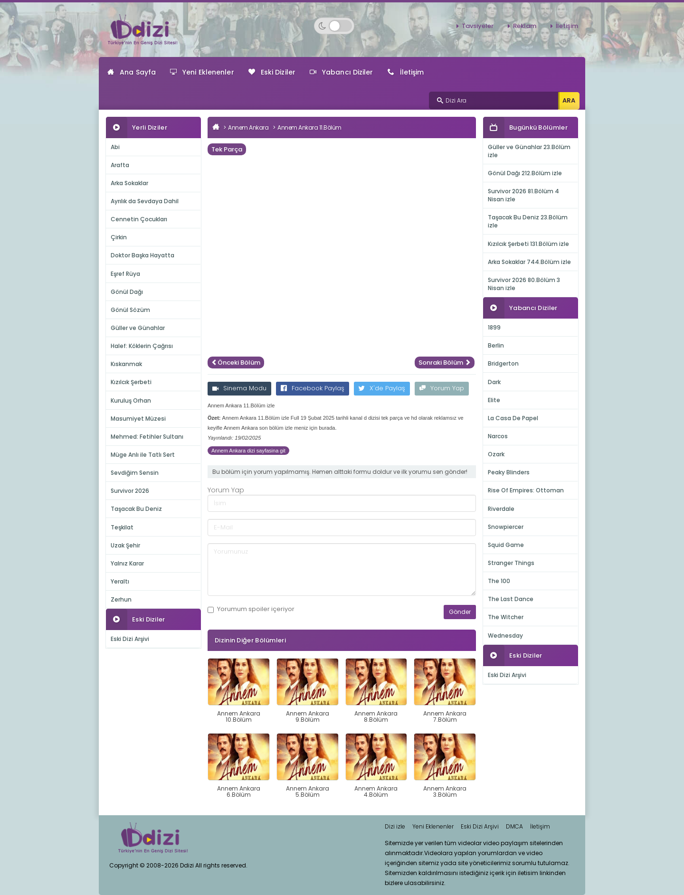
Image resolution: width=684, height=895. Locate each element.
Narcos (498, 436)
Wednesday (505, 635)
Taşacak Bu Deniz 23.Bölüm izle (528, 221)
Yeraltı (120, 581)
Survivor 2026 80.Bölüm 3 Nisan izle (524, 284)
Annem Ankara (248, 127)
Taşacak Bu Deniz (136, 509)
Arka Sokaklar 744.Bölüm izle (529, 262)
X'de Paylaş (382, 388)
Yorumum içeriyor (251, 609)
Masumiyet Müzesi (138, 419)
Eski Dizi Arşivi (130, 639)
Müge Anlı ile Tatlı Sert (143, 455)
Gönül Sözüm (130, 310)
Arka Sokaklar (129, 183)
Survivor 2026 (130, 491)
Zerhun (121, 599)
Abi (115, 147)
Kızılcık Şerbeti (131, 382)
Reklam (524, 25)
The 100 (499, 581)
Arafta (120, 165)
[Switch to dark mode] (334, 26)
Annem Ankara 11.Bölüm (309, 127)
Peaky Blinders (509, 472)
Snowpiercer (505, 527)
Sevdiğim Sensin (135, 473)
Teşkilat (122, 527)
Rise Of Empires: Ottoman (526, 490)
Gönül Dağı (127, 292)
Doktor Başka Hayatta (142, 255)
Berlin (496, 345)
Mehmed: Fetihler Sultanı (147, 437)
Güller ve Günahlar (138, 328)
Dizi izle (395, 826)
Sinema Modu (239, 388)
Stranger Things (511, 563)
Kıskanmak (126, 364)
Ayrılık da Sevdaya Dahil (145, 201)
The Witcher (505, 617)
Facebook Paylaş (312, 388)
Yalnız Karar (127, 563)
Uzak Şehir (125, 545)
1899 (494, 327)
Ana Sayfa (131, 72)
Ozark (496, 454)
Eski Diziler (271, 72)
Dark (494, 382)
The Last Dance (510, 599)
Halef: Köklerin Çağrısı (142, 346)
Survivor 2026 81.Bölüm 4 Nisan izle (523, 195)
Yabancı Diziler (341, 72)
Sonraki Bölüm (444, 362)
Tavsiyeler (478, 25)
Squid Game (506, 545)
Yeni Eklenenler (202, 72)
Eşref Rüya (125, 274)
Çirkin (119, 237)
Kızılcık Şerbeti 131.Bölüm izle (528, 244)
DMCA (514, 826)
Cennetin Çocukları (139, 219)
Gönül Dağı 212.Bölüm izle (525, 173)
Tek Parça (226, 149)
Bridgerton (503, 363)
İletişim (567, 25)
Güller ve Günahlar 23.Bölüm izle (529, 151)
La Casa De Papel (513, 418)
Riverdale (501, 509)
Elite (494, 400)
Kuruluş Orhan (131, 400)
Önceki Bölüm (235, 362)
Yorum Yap (441, 388)
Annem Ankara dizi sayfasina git (248, 450)
